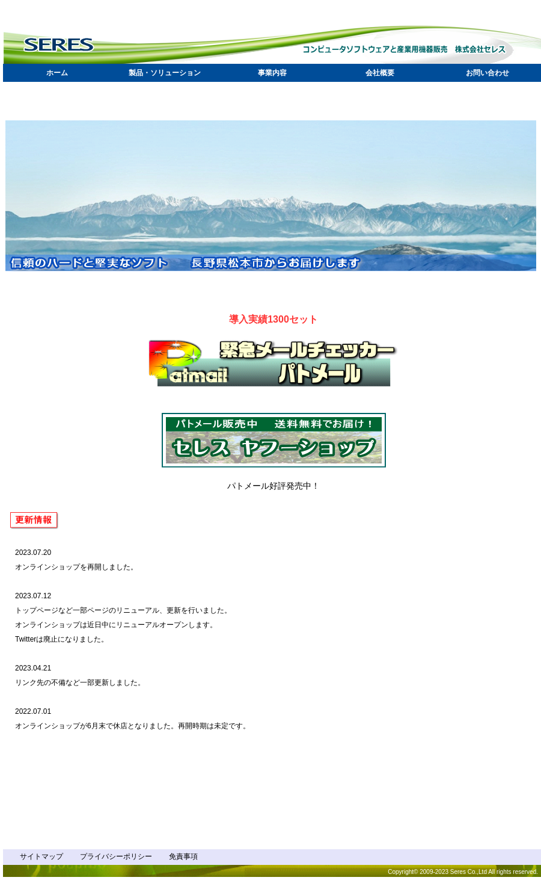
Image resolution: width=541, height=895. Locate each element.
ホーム (57, 73)
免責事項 (183, 856)
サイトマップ (41, 856)
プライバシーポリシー (116, 856)
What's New (147, 644)
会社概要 (379, 73)
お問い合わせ (487, 73)
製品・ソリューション (165, 73)
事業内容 (272, 73)
